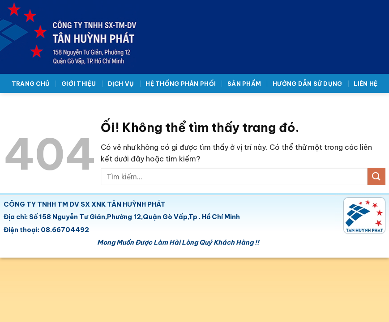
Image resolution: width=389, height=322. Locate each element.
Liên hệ (365, 83)
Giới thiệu (78, 83)
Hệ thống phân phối (180, 83)
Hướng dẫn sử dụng (307, 83)
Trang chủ (31, 83)
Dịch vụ (121, 83)
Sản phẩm (244, 83)
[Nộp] (376, 176)
